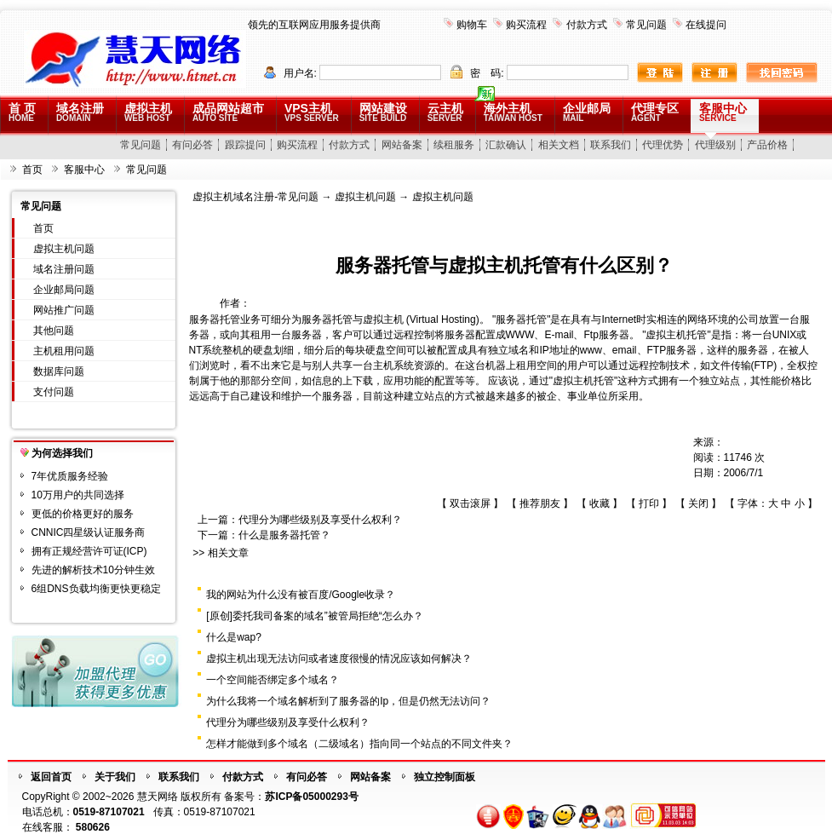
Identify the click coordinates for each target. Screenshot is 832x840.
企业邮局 (587, 112)
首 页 (22, 112)
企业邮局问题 (64, 290)
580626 (93, 827)
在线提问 (706, 25)
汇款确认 (505, 145)
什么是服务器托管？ (284, 535)
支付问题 (53, 392)
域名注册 (80, 112)
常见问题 (646, 25)
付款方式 (586, 25)
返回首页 (51, 777)
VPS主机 (311, 112)
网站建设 (383, 112)
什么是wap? (233, 637)
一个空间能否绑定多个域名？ (272, 680)
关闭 (698, 503)
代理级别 (715, 145)
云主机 (445, 112)
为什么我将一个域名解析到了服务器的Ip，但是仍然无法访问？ (348, 701)
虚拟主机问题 (64, 249)
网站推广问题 (64, 310)
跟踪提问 (245, 145)
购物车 (471, 25)
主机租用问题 (64, 351)
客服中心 (723, 112)
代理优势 (662, 145)
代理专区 (655, 112)
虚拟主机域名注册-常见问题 (255, 197)
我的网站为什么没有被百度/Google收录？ (300, 595)
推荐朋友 (539, 503)
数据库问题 (58, 371)
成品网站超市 (228, 112)
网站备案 (402, 145)
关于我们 (115, 777)
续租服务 (453, 145)
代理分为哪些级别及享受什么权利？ (320, 520)
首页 (32, 169)
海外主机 (513, 112)
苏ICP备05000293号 (311, 797)
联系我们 (610, 145)
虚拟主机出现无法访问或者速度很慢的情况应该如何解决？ (339, 659)
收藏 (599, 503)
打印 (649, 503)
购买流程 (526, 25)
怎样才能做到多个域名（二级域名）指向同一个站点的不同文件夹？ (359, 744)
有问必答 (192, 145)
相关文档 (558, 145)
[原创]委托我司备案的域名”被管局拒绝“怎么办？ (314, 616)
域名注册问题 (64, 269)
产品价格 (767, 145)
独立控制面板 (444, 777)
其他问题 (53, 331)
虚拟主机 (148, 112)
